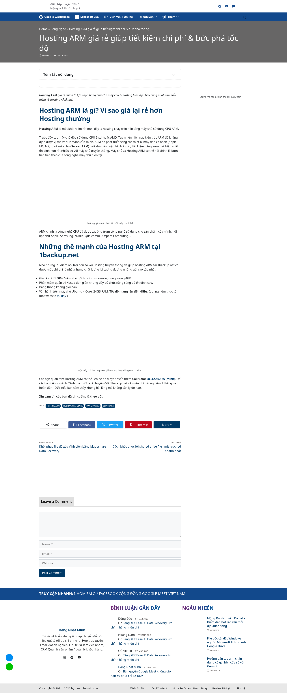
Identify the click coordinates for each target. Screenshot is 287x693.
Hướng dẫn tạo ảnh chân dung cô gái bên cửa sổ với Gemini (225, 662)
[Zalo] (234, 6)
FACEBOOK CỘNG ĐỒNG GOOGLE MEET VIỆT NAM (142, 593)
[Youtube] (227, 6)
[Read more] (143, 6)
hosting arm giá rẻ (73, 406)
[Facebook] (220, 6)
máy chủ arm (92, 406)
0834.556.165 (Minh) (160, 379)
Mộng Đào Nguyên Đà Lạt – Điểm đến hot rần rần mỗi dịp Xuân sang (226, 622)
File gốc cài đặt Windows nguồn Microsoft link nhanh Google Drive (226, 642)
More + (171, 424)
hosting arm (53, 406)
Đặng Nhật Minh (72, 630)
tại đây (61, 296)
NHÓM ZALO (85, 593)
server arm (108, 406)
